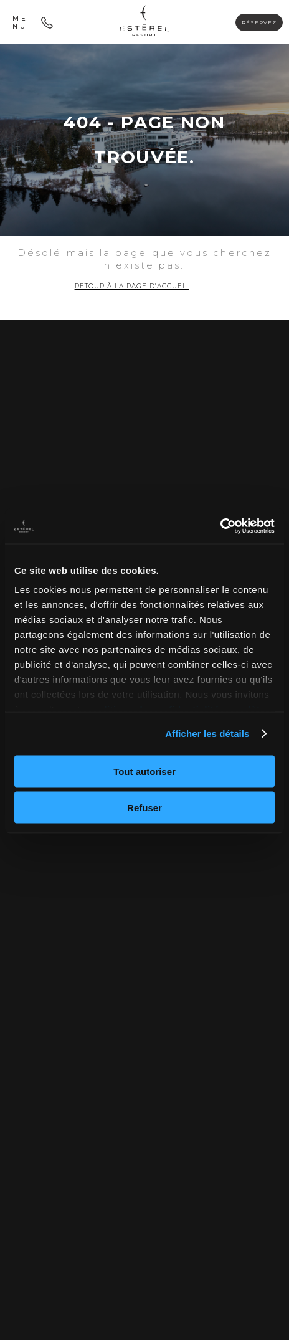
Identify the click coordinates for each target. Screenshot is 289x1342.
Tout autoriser (144, 771)
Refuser (144, 807)
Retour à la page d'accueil (131, 287)
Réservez (254, 22)
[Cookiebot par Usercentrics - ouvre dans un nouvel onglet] (220, 526)
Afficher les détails (207, 733)
